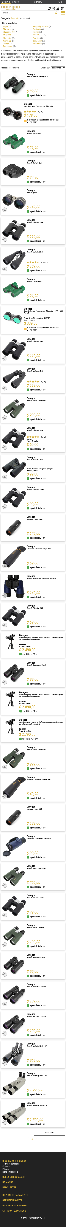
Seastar (38, 38)
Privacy (5, 1169)
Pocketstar (9, 46)
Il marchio (6, 1166)
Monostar (9, 38)
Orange (7, 43)
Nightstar (8, 41)
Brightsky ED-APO (42, 26)
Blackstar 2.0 (10, 32)
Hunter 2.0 (39, 34)
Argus (7, 26)
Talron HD (39, 41)
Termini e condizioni (11, 1163)
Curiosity (38, 29)
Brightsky (9, 34)
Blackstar (8, 29)
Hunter (37, 32)
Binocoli (14, 18)
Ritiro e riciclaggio (10, 1171)
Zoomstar (39, 43)
